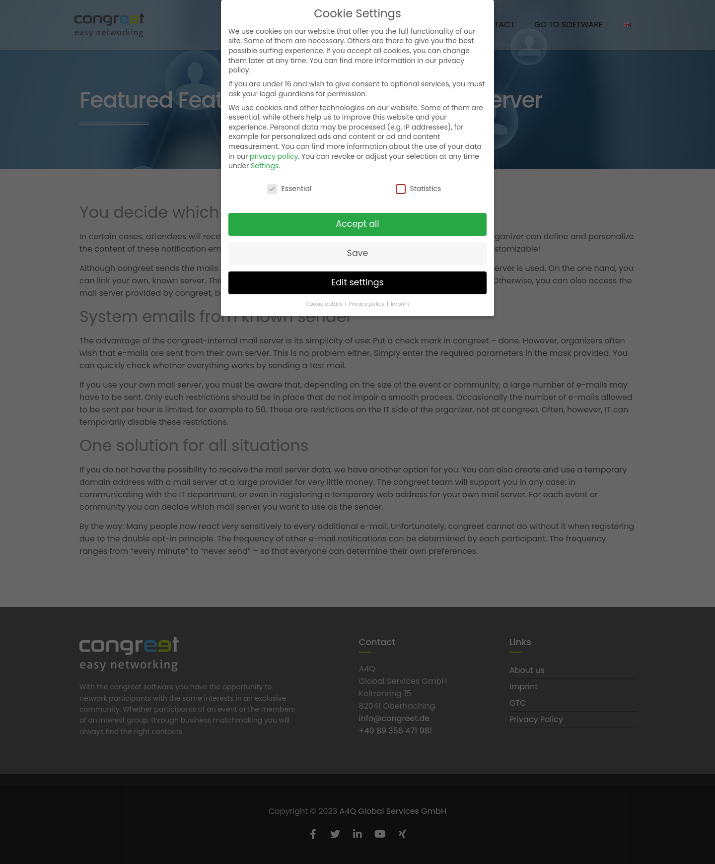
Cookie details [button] (325, 303)
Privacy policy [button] (367, 303)
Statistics (418, 188)
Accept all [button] (357, 223)
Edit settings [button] (357, 281)
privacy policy (274, 155)
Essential (289, 188)
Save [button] (357, 252)
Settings (265, 165)
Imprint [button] (400, 303)
